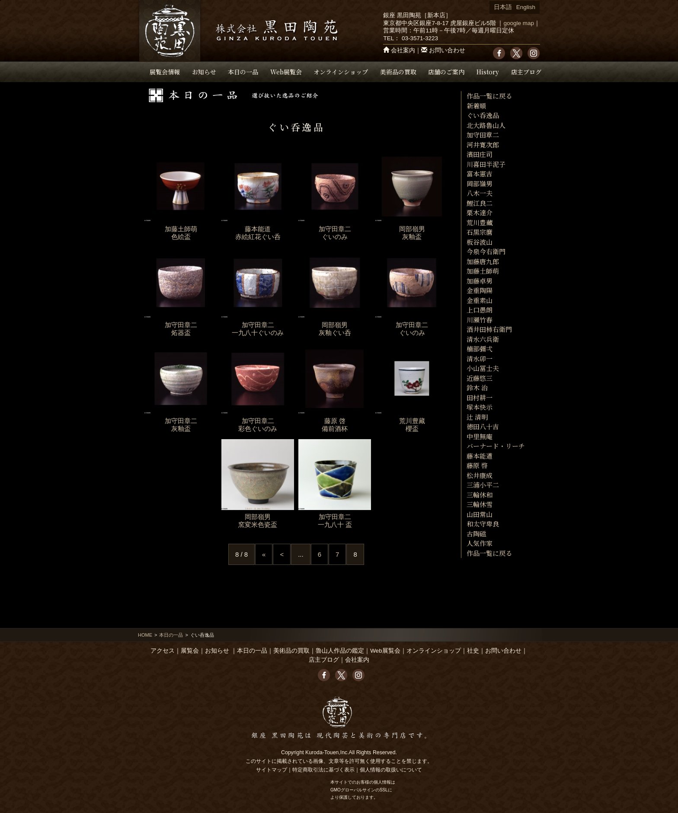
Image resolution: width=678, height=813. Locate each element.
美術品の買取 (398, 71)
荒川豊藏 (480, 222)
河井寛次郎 (483, 144)
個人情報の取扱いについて (391, 770)
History (488, 71)
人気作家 (480, 543)
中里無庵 (480, 436)
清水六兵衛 (483, 339)
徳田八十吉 (483, 426)
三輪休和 (480, 494)
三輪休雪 (480, 504)
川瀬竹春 (480, 319)
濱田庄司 (480, 154)
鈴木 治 (477, 387)
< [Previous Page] (282, 554)
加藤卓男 (480, 280)
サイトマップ (271, 770)
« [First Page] (263, 554)
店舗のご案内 (446, 71)
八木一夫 (480, 193)
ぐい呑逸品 (483, 115)
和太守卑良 (483, 523)
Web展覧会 (286, 71)
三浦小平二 (483, 484)
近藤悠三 (480, 378)
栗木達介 (480, 212)
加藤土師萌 (483, 270)
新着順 (476, 105)
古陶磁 (476, 533)
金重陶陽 (480, 290)
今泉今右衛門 (486, 251)
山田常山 (480, 514)
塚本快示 (480, 406)
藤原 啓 (477, 465)
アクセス (162, 650)
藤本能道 (480, 455)
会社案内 (403, 50)
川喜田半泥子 (486, 164)
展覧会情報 (165, 71)
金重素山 (480, 300)
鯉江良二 (480, 202)
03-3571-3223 (420, 38)
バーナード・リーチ (496, 445)
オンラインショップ (340, 71)
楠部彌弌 (480, 348)
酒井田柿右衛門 (489, 329)
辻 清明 (477, 416)
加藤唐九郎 (483, 261)
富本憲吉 (480, 173)
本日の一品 (243, 71)
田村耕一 (480, 397)
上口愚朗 (480, 309)
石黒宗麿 (480, 231)
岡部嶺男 (480, 183)
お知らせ (204, 71)
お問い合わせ (447, 50)
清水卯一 (480, 358)
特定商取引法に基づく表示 (323, 770)
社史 (473, 650)
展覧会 (190, 650)
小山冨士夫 (483, 368)
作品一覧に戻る (489, 95)
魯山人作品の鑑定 (340, 650)
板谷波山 (480, 241)
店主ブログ (526, 71)
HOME (145, 635)
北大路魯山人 (486, 125)
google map (518, 23)
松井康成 (480, 475)
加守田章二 (483, 134)
